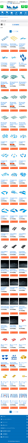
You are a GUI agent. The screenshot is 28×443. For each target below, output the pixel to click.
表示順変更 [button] (15, 24)
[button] (1, 6)
